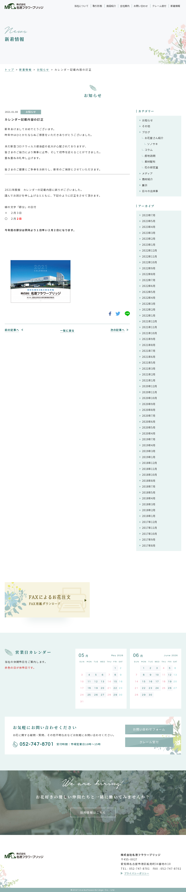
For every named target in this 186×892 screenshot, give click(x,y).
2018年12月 (149, 463)
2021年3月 (148, 368)
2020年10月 (149, 398)
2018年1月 (148, 516)
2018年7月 (148, 486)
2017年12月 (149, 522)
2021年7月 (148, 351)
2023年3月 (148, 233)
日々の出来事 (150, 191)
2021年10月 (149, 333)
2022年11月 (149, 256)
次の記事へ (117, 330)
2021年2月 (148, 374)
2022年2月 (148, 309)
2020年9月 (148, 404)
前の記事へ (12, 330)
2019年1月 (148, 457)
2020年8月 (148, 410)
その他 (146, 126)
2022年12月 (149, 250)
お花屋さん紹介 (154, 138)
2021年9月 (148, 339)
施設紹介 (111, 6)
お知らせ (43, 69)
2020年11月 (149, 392)
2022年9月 (148, 268)
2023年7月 (148, 215)
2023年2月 (148, 238)
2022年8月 (148, 274)
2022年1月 (148, 315)
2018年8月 (148, 480)
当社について (81, 6)
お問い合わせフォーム (149, 729)
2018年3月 (148, 504)
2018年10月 (149, 474)
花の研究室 (151, 167)
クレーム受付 (159, 6)
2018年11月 (149, 469)
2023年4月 (148, 227)
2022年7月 (148, 280)
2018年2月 (148, 510)
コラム (149, 150)
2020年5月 (148, 427)
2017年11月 (149, 527)
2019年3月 (148, 451)
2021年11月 (149, 327)
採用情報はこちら (93, 812)
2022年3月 (148, 303)
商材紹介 (147, 179)
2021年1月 (148, 380)
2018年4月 (148, 498)
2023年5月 (148, 221)
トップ (9, 69)
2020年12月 (149, 386)
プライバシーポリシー (136, 873)
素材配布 (150, 161)
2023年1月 (148, 244)
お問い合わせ (141, 6)
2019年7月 (148, 439)
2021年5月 (148, 362)
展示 (144, 185)
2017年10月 (149, 533)
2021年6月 (148, 357)
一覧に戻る (67, 330)
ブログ (146, 132)
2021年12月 (149, 321)
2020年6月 (148, 421)
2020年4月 (148, 433)
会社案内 (125, 6)
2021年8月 (148, 345)
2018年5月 (148, 492)
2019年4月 (148, 445)
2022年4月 (148, 297)
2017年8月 (148, 545)
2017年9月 (148, 539)
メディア (147, 173)
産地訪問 (150, 156)
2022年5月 (148, 292)
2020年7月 (148, 415)
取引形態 (97, 6)
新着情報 (175, 6)
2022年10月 (149, 262)
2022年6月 (148, 286)
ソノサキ (152, 144)
